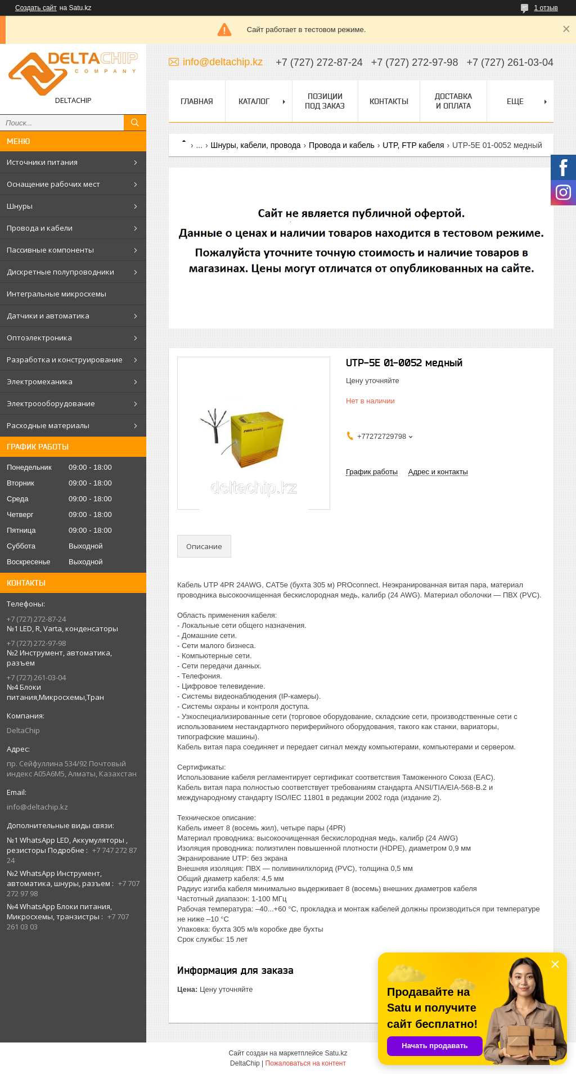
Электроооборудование (51, 403)
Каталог (253, 101)
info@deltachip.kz (37, 807)
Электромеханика (40, 381)
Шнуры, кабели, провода (256, 145)
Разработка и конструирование (65, 359)
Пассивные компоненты (50, 250)
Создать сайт (36, 8)
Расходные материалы (48, 425)
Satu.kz (336, 1053)
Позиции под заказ (325, 101)
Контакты (389, 101)
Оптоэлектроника (39, 337)
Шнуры (20, 206)
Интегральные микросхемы (56, 294)
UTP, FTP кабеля (413, 145)
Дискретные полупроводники (60, 272)
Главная (197, 101)
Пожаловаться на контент (306, 1063)
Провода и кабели (40, 228)
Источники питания (42, 162)
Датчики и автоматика (48, 316)
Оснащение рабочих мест (53, 184)
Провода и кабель (342, 145)
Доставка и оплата (453, 101)
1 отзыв (546, 8)
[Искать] (135, 122)
